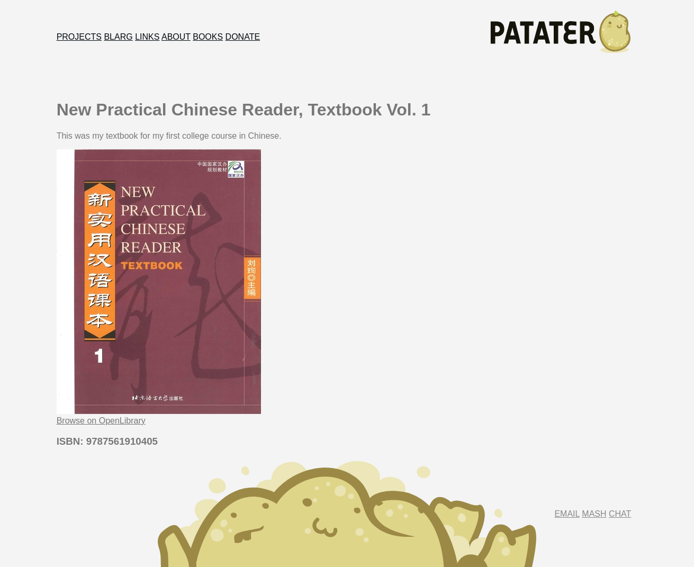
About (176, 36)
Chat (620, 513)
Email (566, 513)
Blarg (118, 36)
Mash (594, 513)
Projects (79, 36)
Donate (243, 36)
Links (147, 36)
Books (208, 36)
